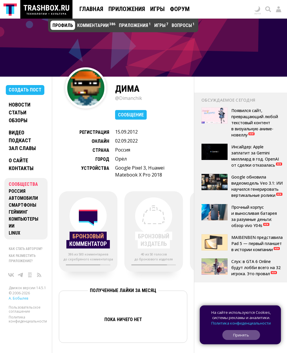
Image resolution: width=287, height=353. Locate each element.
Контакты (21, 168)
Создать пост (25, 90)
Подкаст (20, 140)
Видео (16, 132)
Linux (14, 233)
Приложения (126, 9)
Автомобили (23, 198)
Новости (19, 105)
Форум (180, 9)
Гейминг (18, 212)
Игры (157, 9)
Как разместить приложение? (22, 258)
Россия (17, 191)
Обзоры (18, 120)
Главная (91, 9)
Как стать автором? (26, 249)
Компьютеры (23, 219)
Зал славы (22, 148)
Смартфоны (22, 205)
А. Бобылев (18, 298)
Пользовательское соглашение (25, 309)
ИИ (11, 226)
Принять (241, 335)
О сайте (18, 160)
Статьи (17, 112)
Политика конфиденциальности (28, 319)
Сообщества (23, 184)
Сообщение (131, 115)
